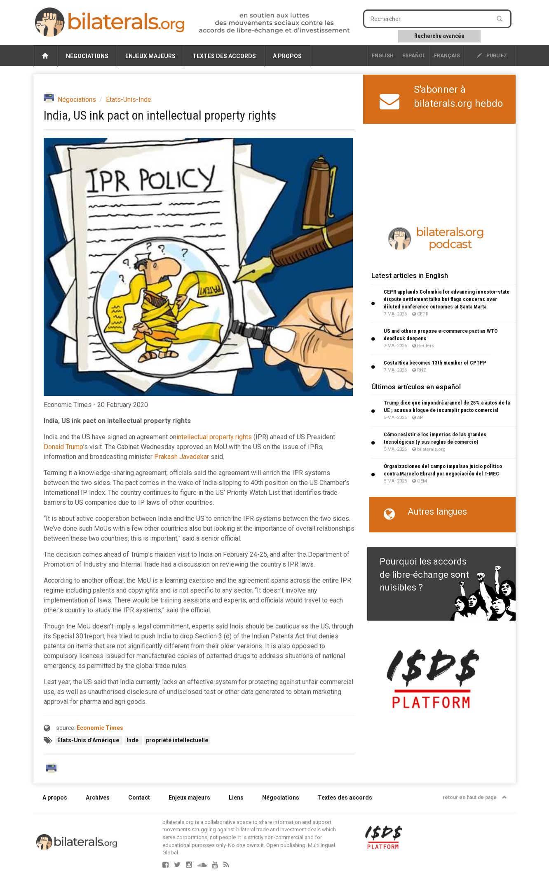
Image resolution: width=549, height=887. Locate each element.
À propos (287, 56)
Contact (139, 797)
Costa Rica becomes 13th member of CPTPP (435, 363)
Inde (133, 740)
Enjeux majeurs (150, 56)
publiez (492, 56)
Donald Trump (63, 447)
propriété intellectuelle (177, 740)
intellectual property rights (214, 437)
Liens (236, 797)
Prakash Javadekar (181, 457)
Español (413, 56)
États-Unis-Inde (128, 100)
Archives (98, 797)
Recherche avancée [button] (439, 36)
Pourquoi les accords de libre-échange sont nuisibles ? (424, 574)
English (383, 56)
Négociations (87, 56)
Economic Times (100, 728)
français (447, 56)
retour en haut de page (475, 797)
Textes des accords (224, 56)
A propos (54, 797)
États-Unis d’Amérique (88, 740)
